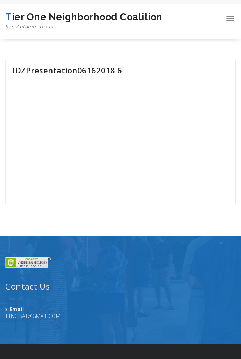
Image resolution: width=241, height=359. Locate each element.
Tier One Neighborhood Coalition (84, 21)
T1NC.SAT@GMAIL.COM (32, 316)
